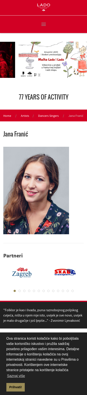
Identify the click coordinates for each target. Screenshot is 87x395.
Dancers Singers (48, 116)
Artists (25, 116)
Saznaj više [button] (16, 376)
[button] (43, 24)
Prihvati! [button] (15, 387)
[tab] (15, 291)
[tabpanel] (62, 272)
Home (7, 116)
